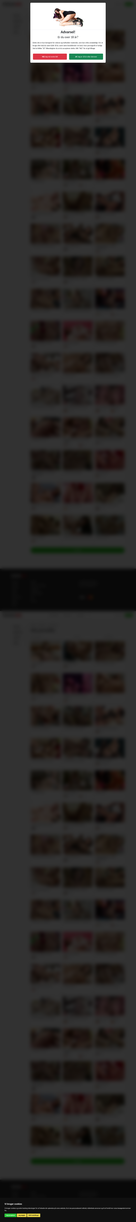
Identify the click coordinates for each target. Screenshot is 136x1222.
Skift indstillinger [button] (34, 1215)
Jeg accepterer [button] (10, 1215)
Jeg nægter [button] (21, 1215)
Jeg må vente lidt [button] (50, 57)
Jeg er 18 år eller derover (86, 57)
